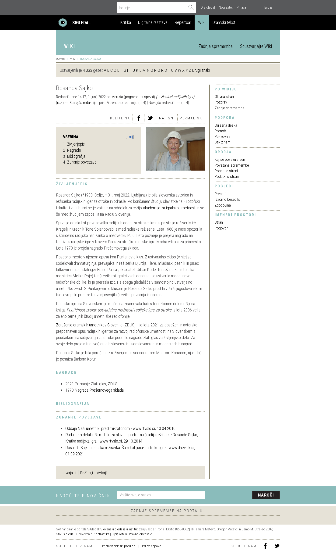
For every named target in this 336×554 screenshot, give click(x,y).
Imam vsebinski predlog (118, 546)
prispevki (147, 96)
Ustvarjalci (68, 472)
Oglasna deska (226, 125)
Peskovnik (222, 136)
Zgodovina (223, 205)
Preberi (220, 193)
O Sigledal (208, 7)
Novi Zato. (226, 7)
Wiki (201, 22)
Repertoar (183, 22)
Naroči (266, 495)
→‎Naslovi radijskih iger (175, 96)
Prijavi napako (151, 546)
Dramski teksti (224, 22)
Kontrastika (101, 534)
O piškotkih (119, 534)
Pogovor (221, 228)
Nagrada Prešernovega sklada (99, 390)
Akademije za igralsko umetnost (169, 208)
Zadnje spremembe (216, 46)
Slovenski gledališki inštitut (119, 529)
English (269, 7)
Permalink (191, 118)
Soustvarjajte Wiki (256, 46)
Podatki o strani (227, 176)
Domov (61, 59)
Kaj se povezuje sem (230, 159)
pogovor (131, 96)
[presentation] (245, 495)
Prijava (241, 7)
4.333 (87, 70)
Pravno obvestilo (140, 534)
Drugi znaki (201, 70)
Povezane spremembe (232, 165)
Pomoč (220, 131)
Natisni (167, 118)
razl (60, 102)
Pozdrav (221, 102)
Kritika (125, 22)
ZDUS (113, 383)
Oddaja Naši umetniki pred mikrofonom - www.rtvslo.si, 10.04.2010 (120, 428)
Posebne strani (226, 170)
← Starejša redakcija (81, 102)
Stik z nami (223, 142)
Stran (219, 222)
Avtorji (102, 472)
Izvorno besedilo (227, 199)
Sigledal (68, 534)
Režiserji (86, 472)
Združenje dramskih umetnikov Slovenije (89, 325)
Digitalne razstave (153, 22)
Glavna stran (224, 96)
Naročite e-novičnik (83, 495)
